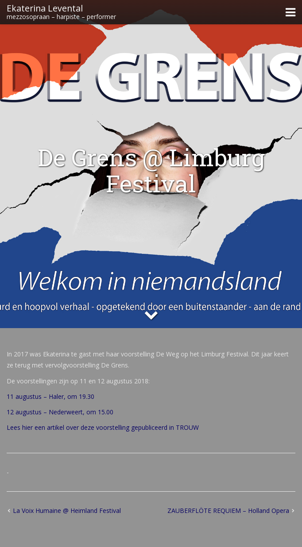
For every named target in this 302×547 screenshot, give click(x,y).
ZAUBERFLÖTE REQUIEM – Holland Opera (228, 510)
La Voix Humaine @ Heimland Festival (67, 510)
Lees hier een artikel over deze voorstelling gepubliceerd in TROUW (103, 427)
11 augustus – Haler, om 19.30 (50, 396)
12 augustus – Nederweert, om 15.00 (60, 412)
